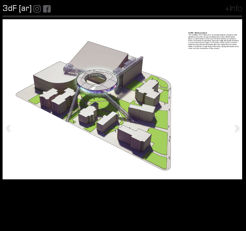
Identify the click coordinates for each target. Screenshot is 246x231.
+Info (233, 9)
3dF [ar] (17, 8)
